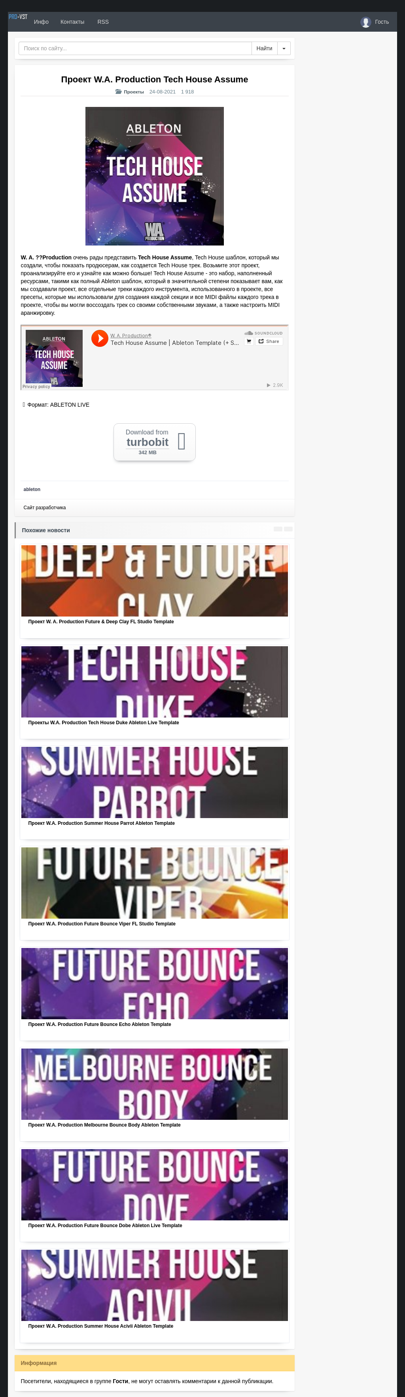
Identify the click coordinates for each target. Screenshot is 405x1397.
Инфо (68, 22)
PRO (31, 22)
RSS (130, 22)
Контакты (100, 22)
